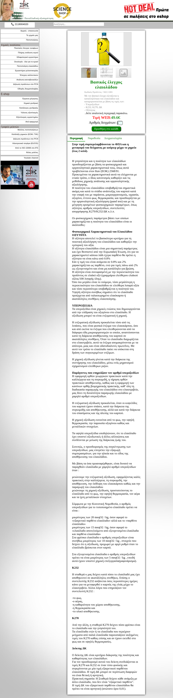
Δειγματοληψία (112, 138)
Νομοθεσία (94, 138)
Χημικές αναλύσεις (10, 45)
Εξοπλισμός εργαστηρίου (27, 117)
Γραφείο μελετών (10, 127)
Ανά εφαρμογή (32, 121)
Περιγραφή (76, 138)
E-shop (5, 94)
